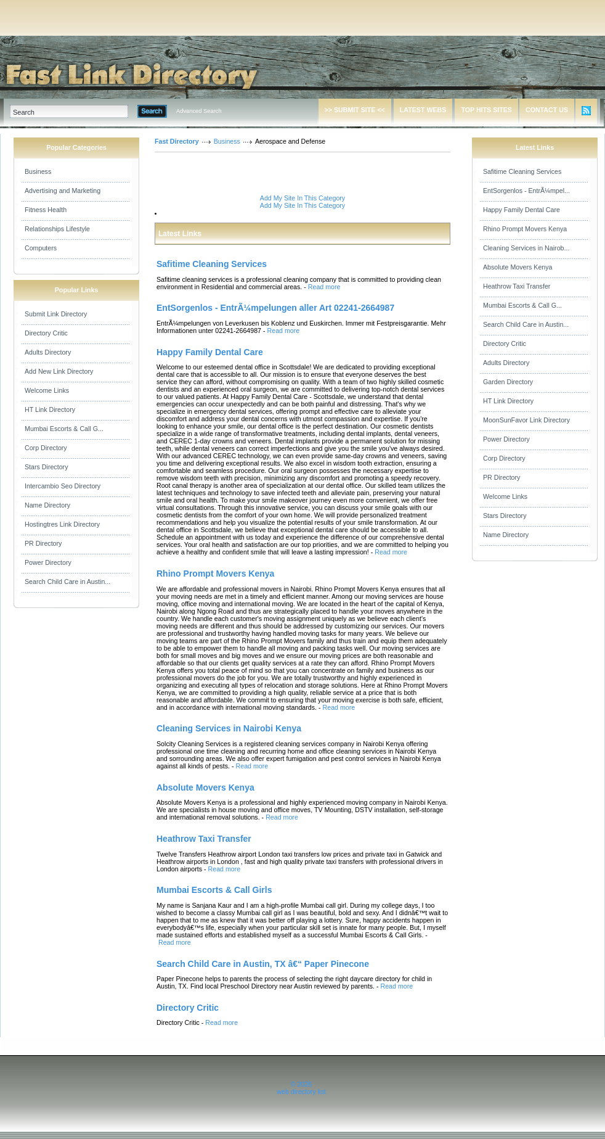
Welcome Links (47, 390)
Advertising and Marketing (62, 190)
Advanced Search (199, 111)
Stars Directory (46, 467)
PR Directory (43, 543)
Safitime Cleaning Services (522, 171)
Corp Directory (46, 447)
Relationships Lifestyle (57, 228)
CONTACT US (547, 109)
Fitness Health (46, 209)
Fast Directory (177, 141)
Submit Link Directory (56, 314)
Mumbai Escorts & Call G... (64, 428)
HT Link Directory (50, 409)
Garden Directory (508, 381)
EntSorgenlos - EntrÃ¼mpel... (526, 190)
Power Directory (48, 562)
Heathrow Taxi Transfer (516, 286)
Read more (324, 286)
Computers (41, 248)
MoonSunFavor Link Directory (526, 420)
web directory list (301, 1091)
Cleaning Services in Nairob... (526, 248)
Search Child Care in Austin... (67, 581)
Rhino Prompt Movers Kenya (525, 228)
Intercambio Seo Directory (62, 486)
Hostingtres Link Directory (62, 524)
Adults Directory (48, 352)
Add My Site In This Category (302, 198)
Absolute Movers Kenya (518, 267)
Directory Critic (46, 333)
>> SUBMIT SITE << (355, 109)
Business (38, 171)
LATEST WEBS (423, 109)
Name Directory (47, 505)
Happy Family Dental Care (521, 209)
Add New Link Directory (59, 371)
